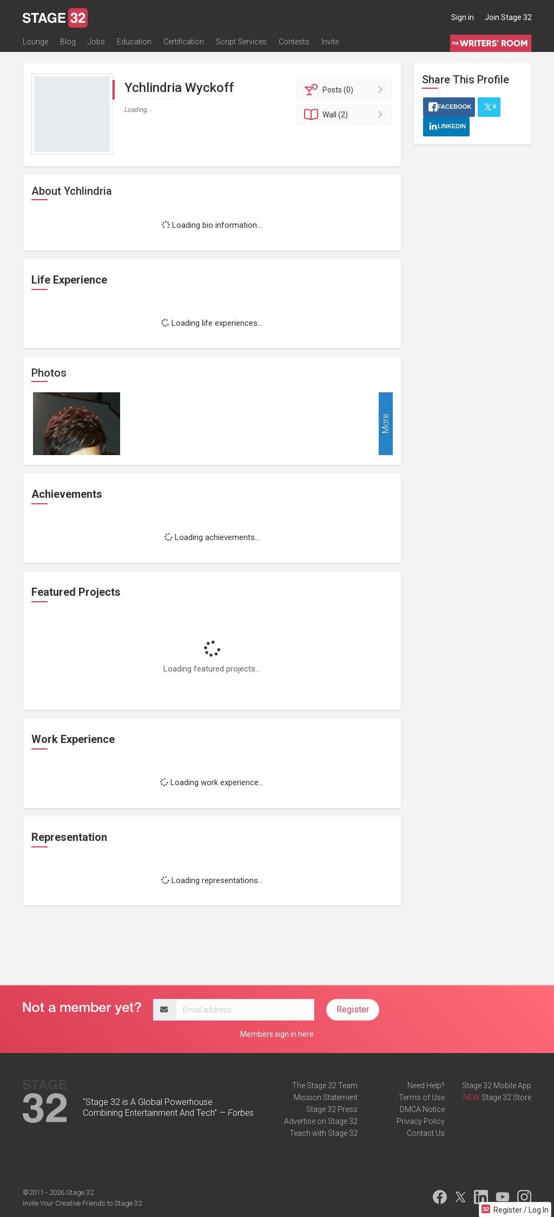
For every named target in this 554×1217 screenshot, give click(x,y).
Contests (294, 41)
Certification (183, 41)
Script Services (241, 41)
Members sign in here (277, 1034)
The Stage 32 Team (325, 1085)
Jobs (96, 41)
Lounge (35, 41)
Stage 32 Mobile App (496, 1085)
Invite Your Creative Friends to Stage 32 (82, 1203)
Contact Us (426, 1133)
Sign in (462, 17)
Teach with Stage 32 (323, 1133)
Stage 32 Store (506, 1097)
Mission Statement (326, 1097)
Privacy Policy (421, 1121)
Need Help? (426, 1085)
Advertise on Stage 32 (321, 1121)
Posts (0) (345, 89)
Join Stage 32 (508, 17)
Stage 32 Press (332, 1109)
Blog (68, 41)
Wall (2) (345, 114)
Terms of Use (422, 1097)
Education (134, 41)
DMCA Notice (422, 1109)
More (385, 424)
